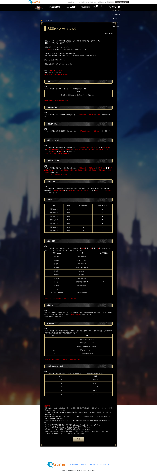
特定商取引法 (104, 464)
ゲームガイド (86, 8)
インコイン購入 (69, 2)
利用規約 (83, 464)
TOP (42, 20)
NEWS (53, 8)
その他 (118, 8)
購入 (102, 8)
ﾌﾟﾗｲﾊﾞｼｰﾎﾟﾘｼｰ (93, 464)
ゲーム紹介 (69, 8)
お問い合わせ (85, 2)
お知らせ (93, 2)
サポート (77, 2)
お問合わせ (74, 464)
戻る (78, 439)
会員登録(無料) (102, 2)
